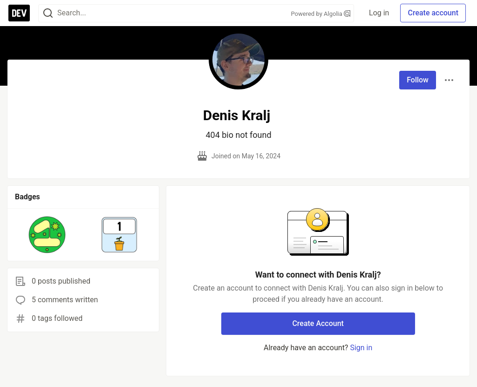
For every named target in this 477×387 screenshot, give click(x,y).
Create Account (318, 323)
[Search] (48, 13)
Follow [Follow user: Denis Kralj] (418, 79)
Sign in (361, 347)
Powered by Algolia (321, 13)
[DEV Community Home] (19, 13)
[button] (47, 234)
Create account (433, 12)
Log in (379, 12)
